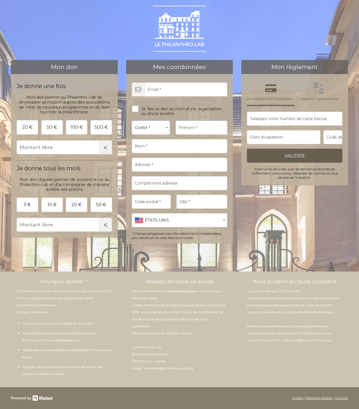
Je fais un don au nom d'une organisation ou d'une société (177, 109)
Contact (341, 398)
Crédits (297, 398)
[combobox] (151, 128)
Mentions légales (319, 398)
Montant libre (64, 147)
